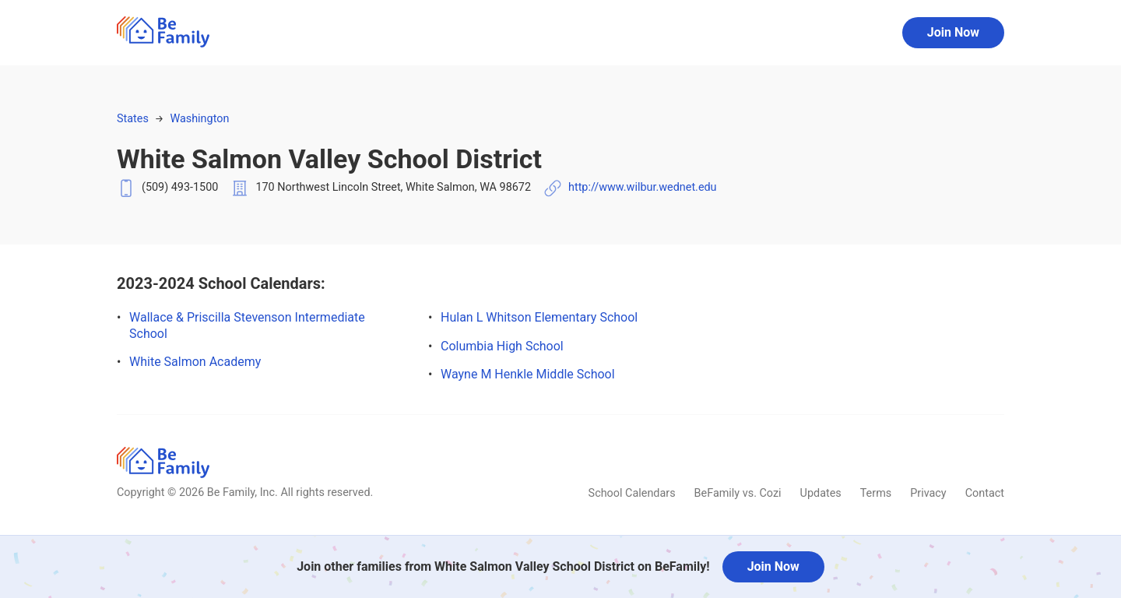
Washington (199, 118)
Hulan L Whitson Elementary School (539, 317)
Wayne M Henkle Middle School (528, 374)
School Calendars (632, 493)
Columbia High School (502, 346)
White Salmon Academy (195, 361)
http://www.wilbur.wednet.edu (642, 187)
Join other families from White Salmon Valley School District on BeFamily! (503, 566)
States (133, 118)
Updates (821, 493)
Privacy (928, 493)
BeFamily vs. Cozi (738, 493)
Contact (984, 493)
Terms (875, 493)
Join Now (953, 32)
